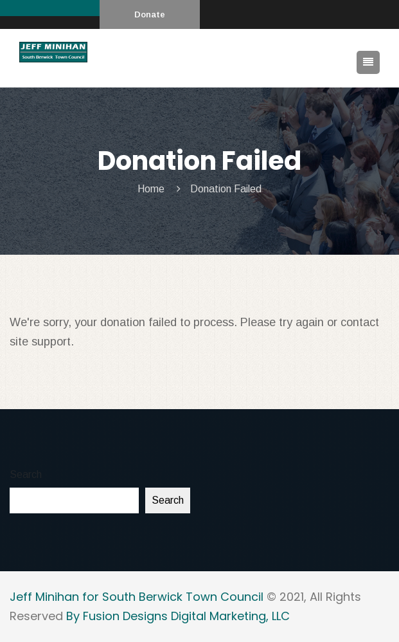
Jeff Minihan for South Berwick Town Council (136, 597)
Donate (149, 14)
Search (26, 474)
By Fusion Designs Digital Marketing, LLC (178, 616)
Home (150, 188)
